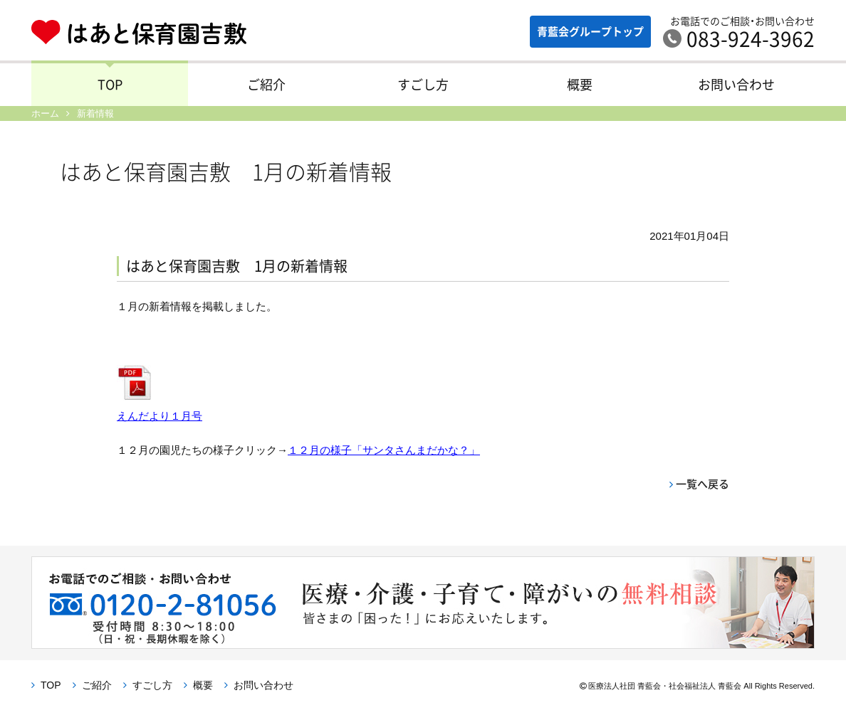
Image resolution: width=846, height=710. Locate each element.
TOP (110, 84)
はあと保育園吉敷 (149, 32)
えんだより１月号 (159, 416)
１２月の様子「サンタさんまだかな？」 (384, 450)
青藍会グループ (590, 31)
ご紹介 (266, 84)
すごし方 (423, 84)
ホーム (45, 113)
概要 (579, 84)
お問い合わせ (736, 84)
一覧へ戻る (702, 484)
